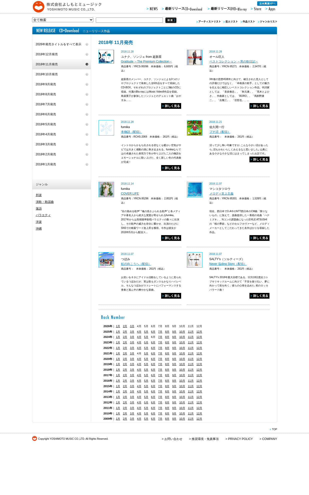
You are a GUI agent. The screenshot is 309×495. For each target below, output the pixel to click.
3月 (132, 326)
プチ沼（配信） (219, 132)
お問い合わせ (173, 439)
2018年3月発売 (46, 144)
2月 (125, 326)
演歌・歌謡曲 (45, 202)
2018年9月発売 (46, 84)
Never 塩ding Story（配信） (228, 264)
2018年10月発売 (47, 74)
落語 (39, 208)
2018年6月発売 (46, 114)
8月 (167, 331)
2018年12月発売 (47, 54)
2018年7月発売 (46, 104)
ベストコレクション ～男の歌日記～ (233, 61)
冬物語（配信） (131, 132)
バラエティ (43, 215)
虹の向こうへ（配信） (136, 264)
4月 (139, 331)
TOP (274, 429)
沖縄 (39, 228)
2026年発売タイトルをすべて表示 (59, 44)
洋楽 (39, 222)
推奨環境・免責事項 (205, 439)
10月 (182, 331)
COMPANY (269, 439)
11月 (191, 331)
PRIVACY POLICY (240, 439)
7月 (160, 331)
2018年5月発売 (46, 124)
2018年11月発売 (47, 64)
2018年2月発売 (46, 154)
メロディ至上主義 (221, 193)
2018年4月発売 (46, 134)
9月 (174, 331)
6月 (153, 331)
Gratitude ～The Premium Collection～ (146, 61)
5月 (146, 331)
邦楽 (39, 195)
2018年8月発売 (46, 94)
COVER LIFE (130, 193)
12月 (199, 331)
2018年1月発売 (46, 164)
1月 (118, 326)
